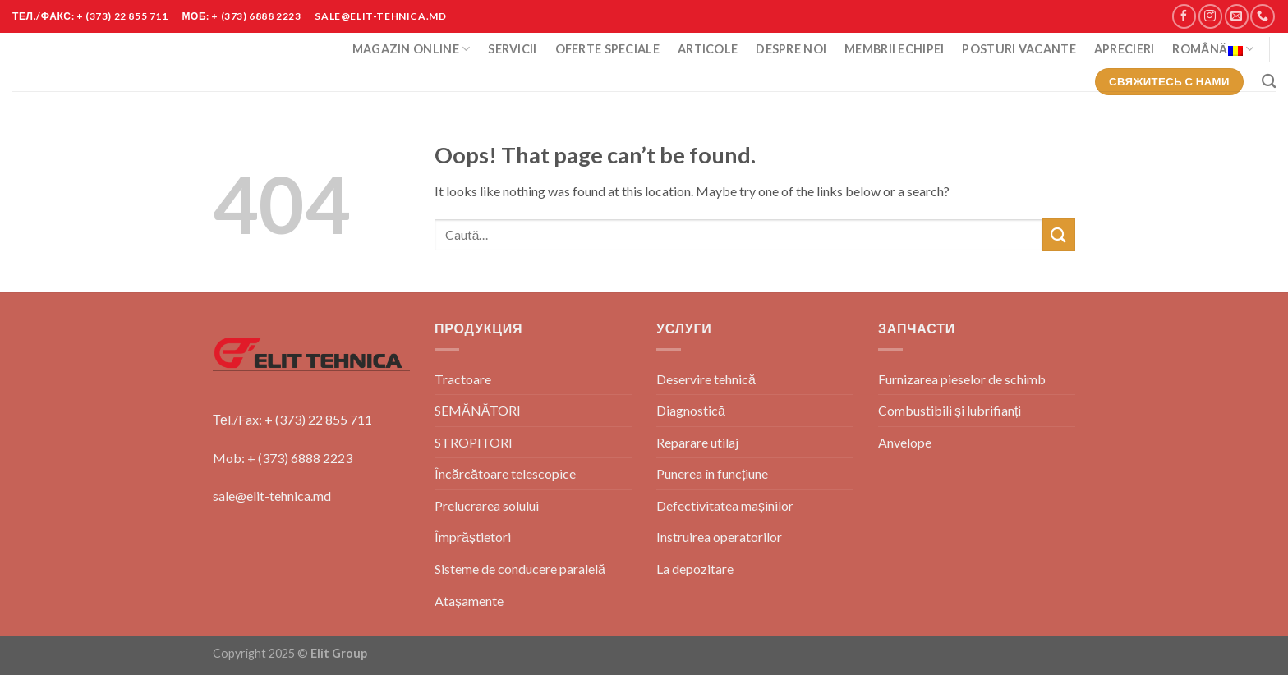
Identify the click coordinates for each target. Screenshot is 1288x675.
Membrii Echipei (894, 49)
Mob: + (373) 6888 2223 (282, 458)
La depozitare (695, 568)
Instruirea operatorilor (719, 536)
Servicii (512, 49)
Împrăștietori (473, 536)
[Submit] (1058, 234)
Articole (708, 49)
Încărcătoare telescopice (505, 473)
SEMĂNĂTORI (478, 410)
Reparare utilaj (697, 442)
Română (1213, 49)
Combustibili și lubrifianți (949, 410)
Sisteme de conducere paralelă (520, 568)
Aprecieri (1124, 49)
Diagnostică (690, 410)
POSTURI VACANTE (1018, 49)
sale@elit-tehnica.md (272, 495)
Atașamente (469, 600)
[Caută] (1269, 82)
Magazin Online (411, 49)
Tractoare (463, 379)
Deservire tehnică (706, 379)
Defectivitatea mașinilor (725, 505)
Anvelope (905, 442)
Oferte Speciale (607, 49)
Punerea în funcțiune (712, 473)
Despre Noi (791, 49)
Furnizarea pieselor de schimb (962, 379)
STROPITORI (474, 442)
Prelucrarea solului (487, 505)
